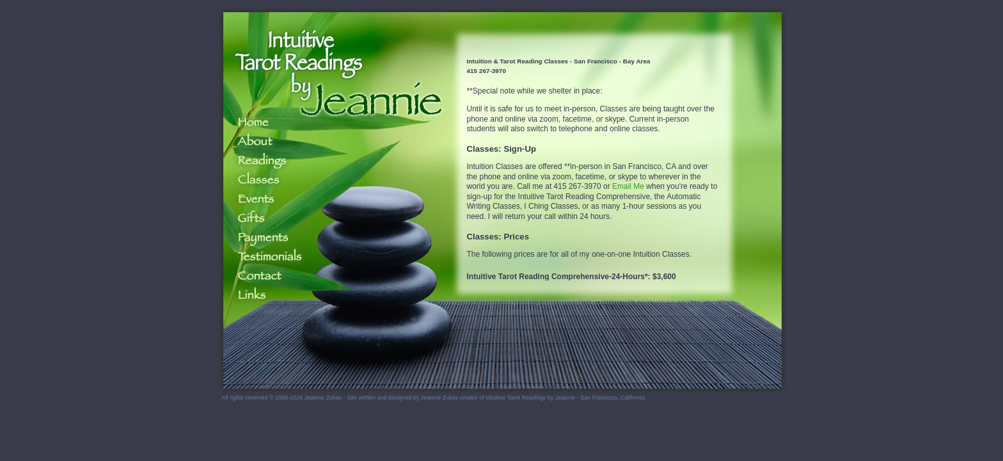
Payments (259, 237)
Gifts (259, 218)
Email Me (628, 186)
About (259, 141)
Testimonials (259, 256)
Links (259, 295)
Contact (259, 276)
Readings (259, 160)
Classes (259, 180)
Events (259, 199)
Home (259, 122)
